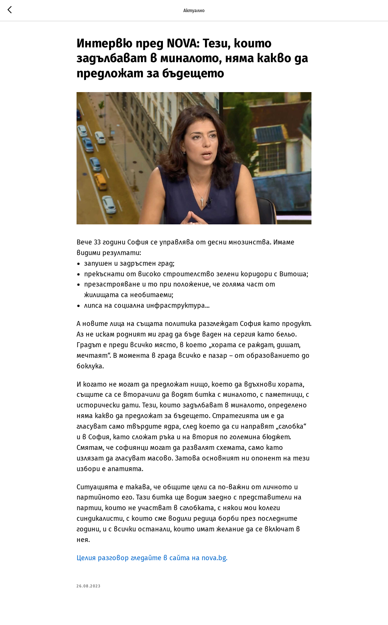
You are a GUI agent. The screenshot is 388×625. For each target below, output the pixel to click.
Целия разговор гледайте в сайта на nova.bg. (152, 558)
